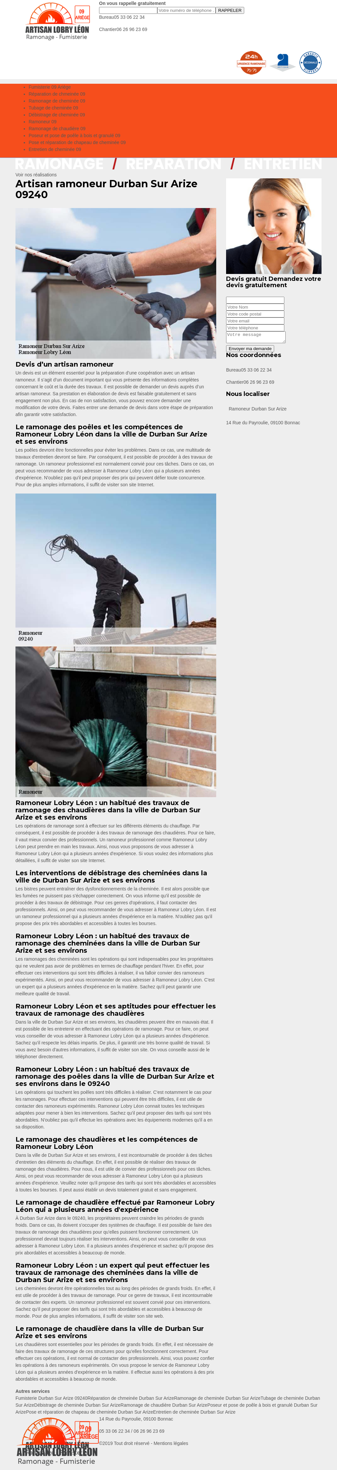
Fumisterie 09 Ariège (50, 87)
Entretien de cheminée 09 (55, 149)
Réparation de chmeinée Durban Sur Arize (131, 1398)
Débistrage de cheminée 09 (57, 114)
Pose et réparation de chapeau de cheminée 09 (77, 142)
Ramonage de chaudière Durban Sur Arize (163, 1405)
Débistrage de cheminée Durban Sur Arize (77, 1405)
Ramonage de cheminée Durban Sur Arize (217, 1398)
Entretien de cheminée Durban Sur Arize (194, 1412)
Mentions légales (171, 1443)
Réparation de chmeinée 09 (57, 94)
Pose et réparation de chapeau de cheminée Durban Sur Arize (89, 1412)
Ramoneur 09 (43, 121)
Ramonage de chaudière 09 (57, 128)
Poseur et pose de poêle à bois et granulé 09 (74, 135)
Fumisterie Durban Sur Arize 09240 (51, 1398)
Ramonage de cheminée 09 (57, 101)
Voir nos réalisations (36, 174)
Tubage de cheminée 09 (53, 107)
